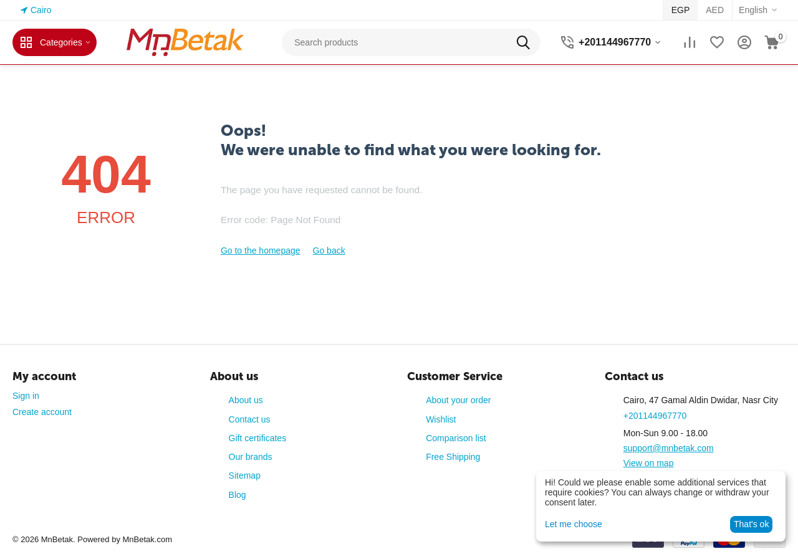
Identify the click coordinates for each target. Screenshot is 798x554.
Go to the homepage (260, 251)
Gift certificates (258, 438)
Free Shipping (453, 457)
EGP (680, 10)
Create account (42, 412)
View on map (648, 463)
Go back (329, 251)
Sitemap (245, 475)
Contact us (250, 419)
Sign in (25, 396)
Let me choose (573, 524)
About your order (458, 400)
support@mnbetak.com (668, 448)
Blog (237, 495)
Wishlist (441, 419)
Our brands (250, 457)
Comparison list (456, 438)
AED (715, 10)
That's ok (751, 524)
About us (246, 400)
